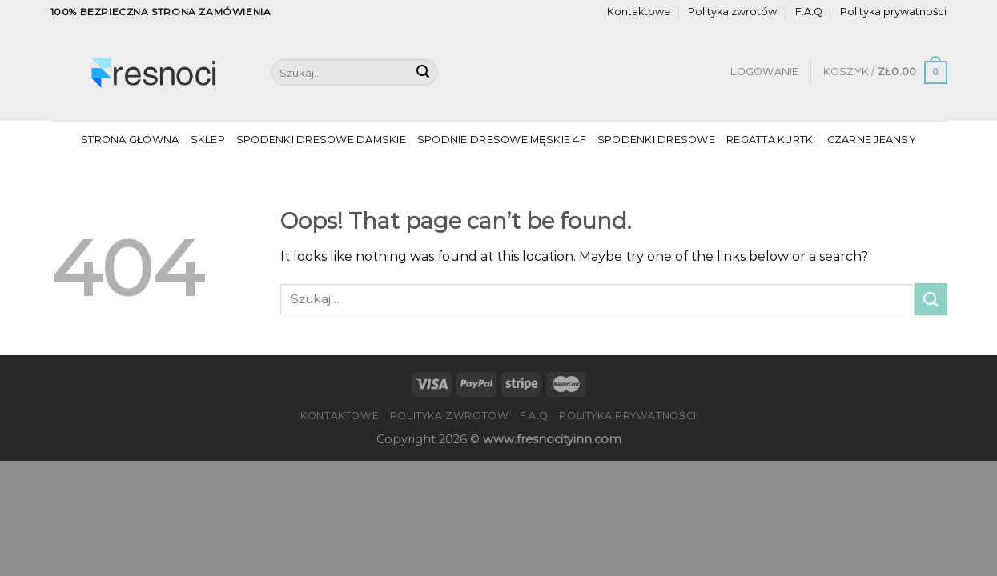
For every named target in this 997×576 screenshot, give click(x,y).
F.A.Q (808, 12)
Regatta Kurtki (771, 140)
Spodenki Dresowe (656, 140)
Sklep (208, 140)
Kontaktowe (638, 12)
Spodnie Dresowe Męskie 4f (501, 140)
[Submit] (422, 72)
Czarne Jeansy (871, 140)
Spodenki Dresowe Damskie (321, 140)
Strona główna (130, 140)
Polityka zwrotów (732, 12)
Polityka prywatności (893, 12)
